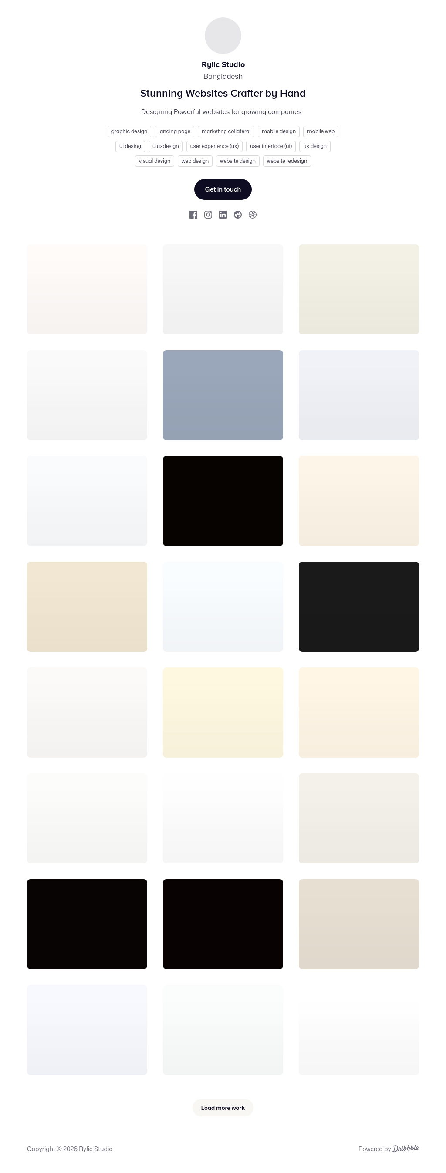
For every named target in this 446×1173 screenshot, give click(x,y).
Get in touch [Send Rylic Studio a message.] (223, 189)
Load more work (223, 1108)
